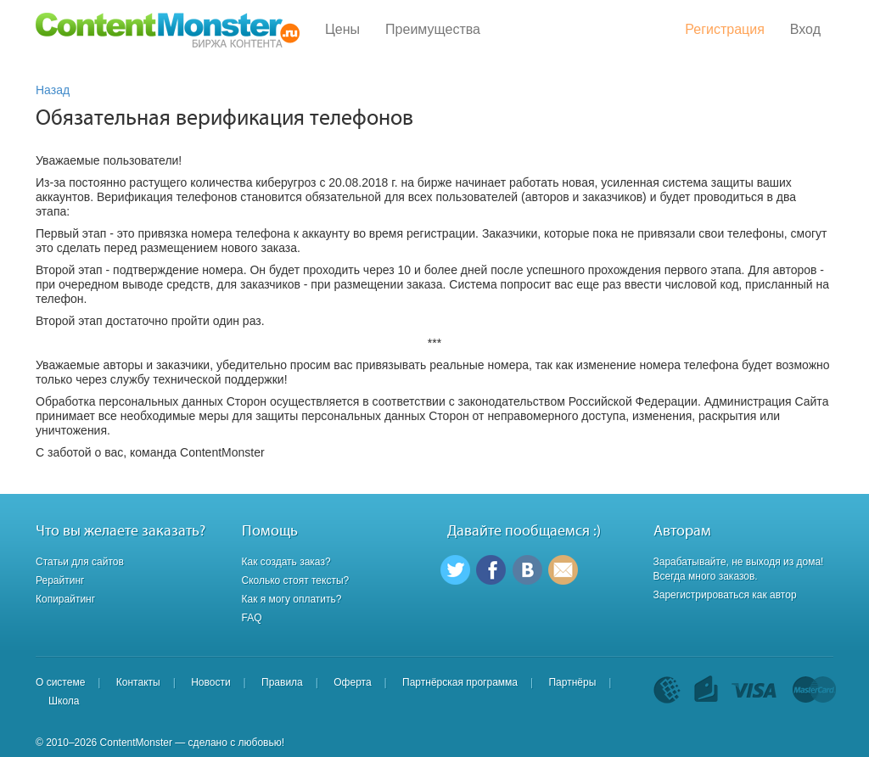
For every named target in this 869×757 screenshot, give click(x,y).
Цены (342, 29)
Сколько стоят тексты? (296, 580)
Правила (282, 682)
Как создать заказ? (286, 562)
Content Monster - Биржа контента (168, 30)
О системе (60, 682)
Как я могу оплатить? (292, 599)
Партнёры (572, 682)
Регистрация (725, 29)
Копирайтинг (65, 599)
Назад (53, 90)
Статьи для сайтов (80, 562)
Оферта (352, 682)
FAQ (252, 618)
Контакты (138, 682)
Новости (210, 682)
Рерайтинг (60, 580)
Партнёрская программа (460, 682)
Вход (805, 29)
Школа (63, 701)
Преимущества (432, 29)
